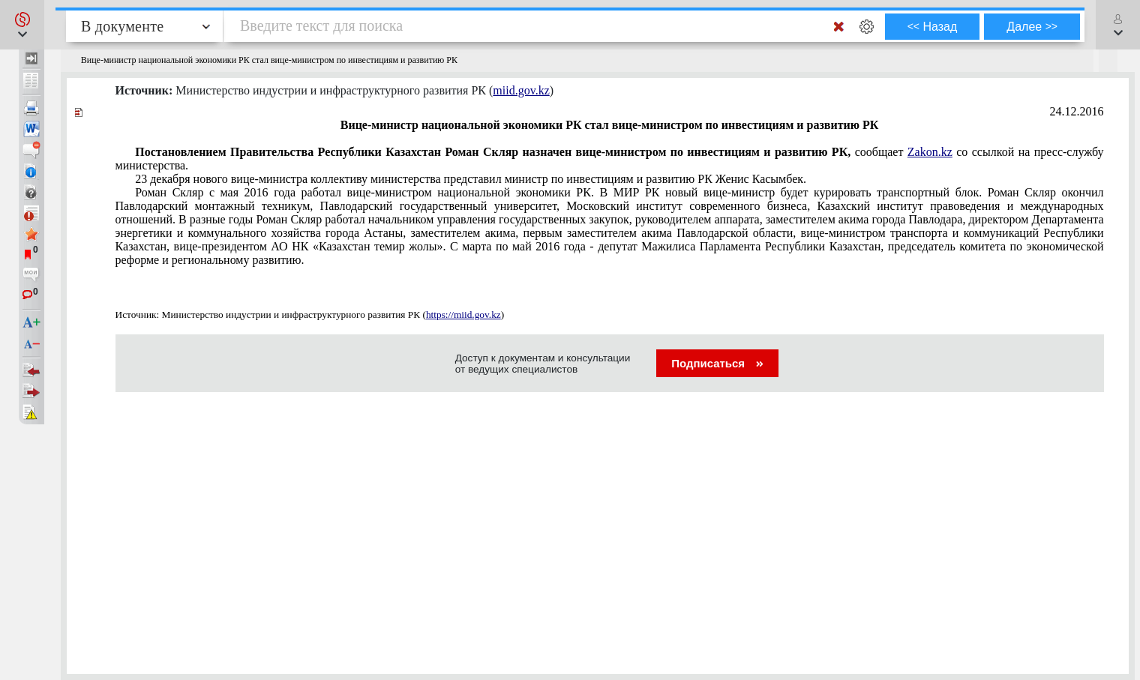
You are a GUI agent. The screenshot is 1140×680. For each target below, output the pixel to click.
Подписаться (717, 363)
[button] (22, 24)
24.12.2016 (1077, 111)
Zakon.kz (930, 151)
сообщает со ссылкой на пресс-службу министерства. (610, 158)
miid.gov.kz (521, 90)
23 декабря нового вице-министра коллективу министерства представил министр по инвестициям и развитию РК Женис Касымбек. (470, 178)
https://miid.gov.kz (463, 314)
